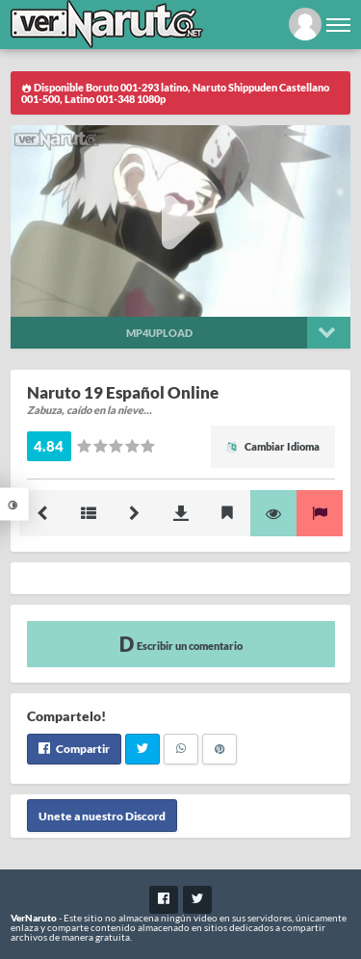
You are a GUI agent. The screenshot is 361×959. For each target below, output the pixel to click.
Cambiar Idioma (273, 446)
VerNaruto (34, 917)
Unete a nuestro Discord (102, 816)
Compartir (74, 748)
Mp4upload (159, 332)
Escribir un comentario (181, 644)
